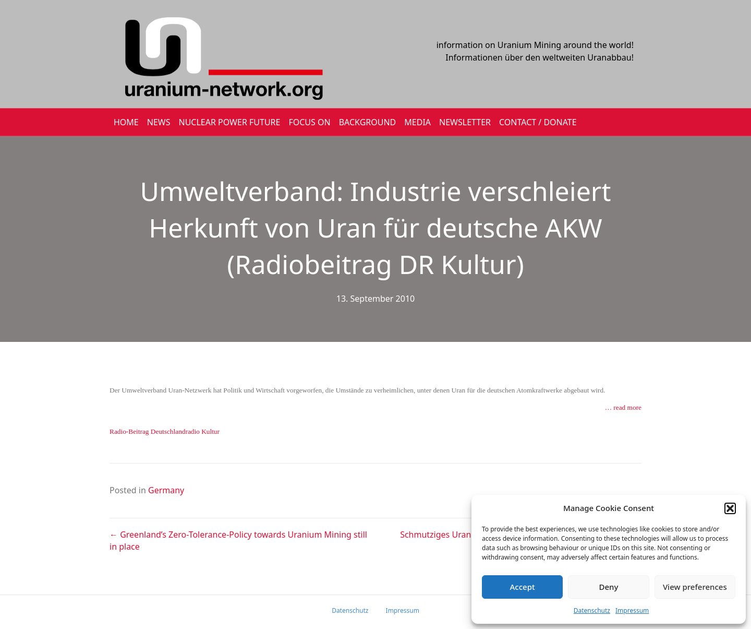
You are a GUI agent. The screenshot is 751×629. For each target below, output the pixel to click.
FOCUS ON (309, 122)
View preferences (695, 586)
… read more (623, 407)
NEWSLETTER (465, 122)
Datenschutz (592, 610)
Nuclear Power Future (230, 122)
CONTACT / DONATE (538, 122)
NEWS (159, 122)
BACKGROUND (367, 122)
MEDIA (417, 122)
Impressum (632, 610)
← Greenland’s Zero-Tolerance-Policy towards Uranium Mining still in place (238, 540)
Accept (522, 586)
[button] (730, 508)
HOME (126, 122)
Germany (166, 490)
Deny (609, 586)
